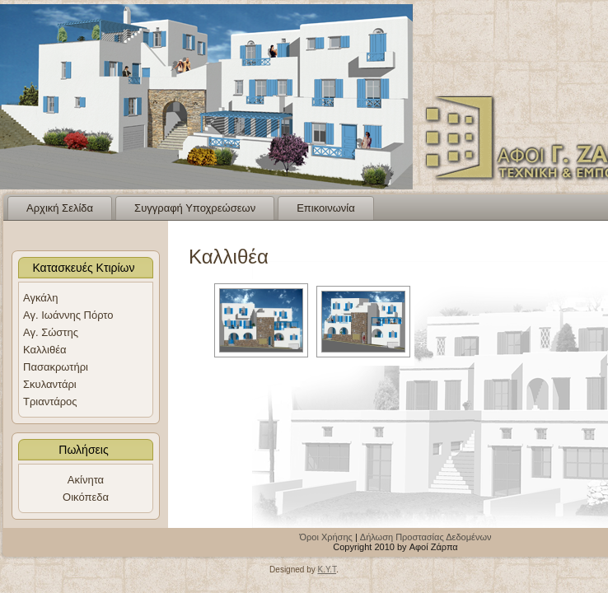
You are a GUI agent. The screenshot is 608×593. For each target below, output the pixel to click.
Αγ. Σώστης (50, 332)
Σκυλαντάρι (50, 384)
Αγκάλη (40, 298)
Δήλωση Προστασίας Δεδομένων (426, 537)
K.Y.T (326, 569)
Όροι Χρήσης (326, 537)
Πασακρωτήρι (55, 367)
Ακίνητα (86, 480)
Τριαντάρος (50, 401)
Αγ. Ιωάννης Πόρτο (68, 315)
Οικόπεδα (86, 497)
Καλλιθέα (44, 349)
